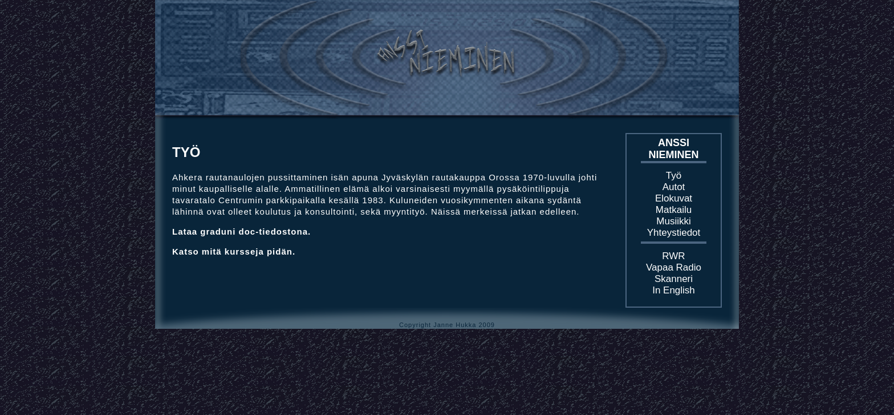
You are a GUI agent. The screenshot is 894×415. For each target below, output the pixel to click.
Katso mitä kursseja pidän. (233, 251)
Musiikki (673, 221)
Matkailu (674, 209)
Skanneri (674, 278)
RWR (673, 256)
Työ (673, 175)
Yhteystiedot (674, 232)
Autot (674, 187)
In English (673, 290)
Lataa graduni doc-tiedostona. (241, 231)
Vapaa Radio (673, 267)
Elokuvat (673, 198)
